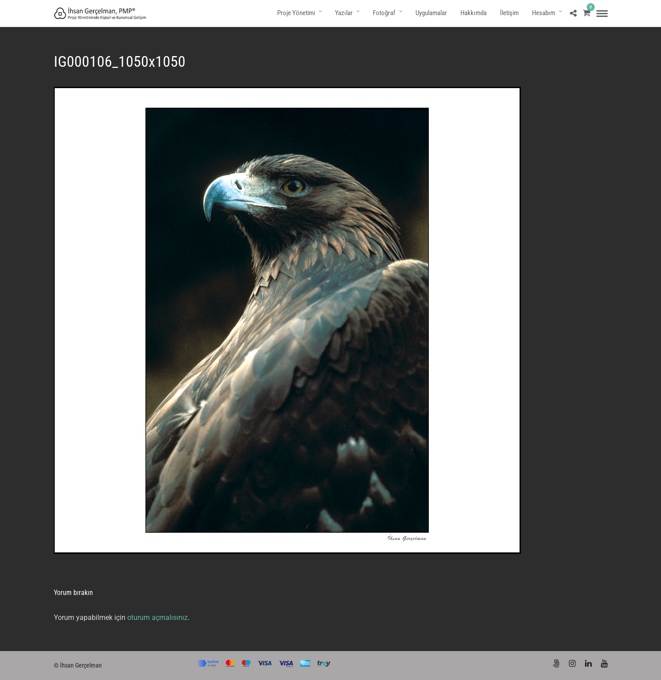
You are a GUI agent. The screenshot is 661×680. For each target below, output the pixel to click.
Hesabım (543, 13)
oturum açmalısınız (157, 617)
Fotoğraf (384, 13)
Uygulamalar (431, 13)
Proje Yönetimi (296, 13)
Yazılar (344, 13)
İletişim (509, 13)
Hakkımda (473, 13)
